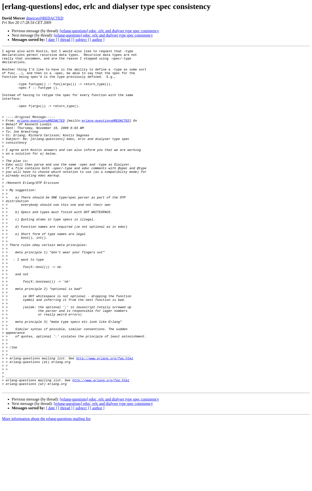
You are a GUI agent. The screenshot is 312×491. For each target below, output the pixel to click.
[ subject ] (81, 40)
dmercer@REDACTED (44, 18)
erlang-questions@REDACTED (41, 135)
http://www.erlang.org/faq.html (104, 420)
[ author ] (97, 40)
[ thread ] (65, 40)
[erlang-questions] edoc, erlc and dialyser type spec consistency (109, 31)
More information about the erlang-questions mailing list (46, 487)
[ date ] (51, 40)
